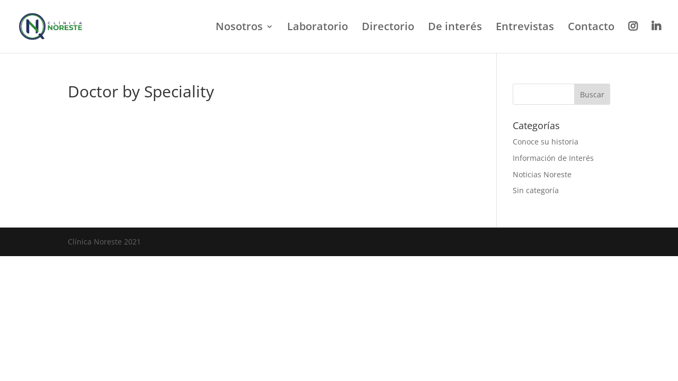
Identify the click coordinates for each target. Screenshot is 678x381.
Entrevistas (525, 28)
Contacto (591, 28)
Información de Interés (553, 158)
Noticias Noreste (542, 174)
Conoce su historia (545, 142)
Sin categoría (536, 190)
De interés (455, 28)
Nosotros (239, 28)
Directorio (388, 28)
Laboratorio (317, 28)
